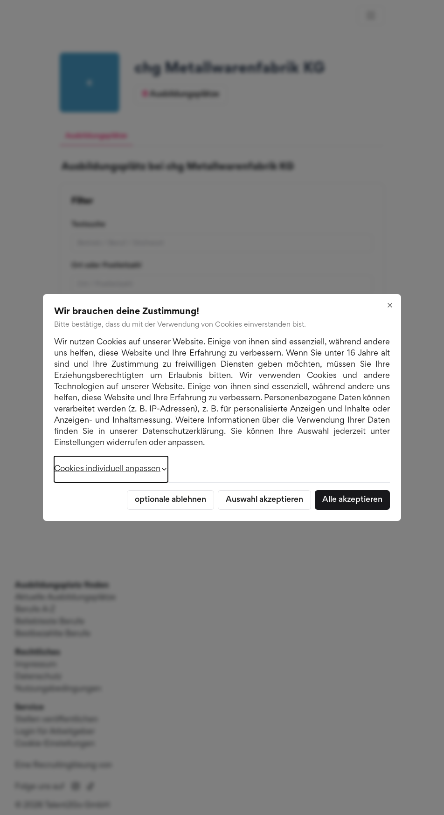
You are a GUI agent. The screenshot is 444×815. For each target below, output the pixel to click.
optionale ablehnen (170, 500)
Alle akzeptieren (352, 500)
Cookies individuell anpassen (111, 469)
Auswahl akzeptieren (264, 500)
